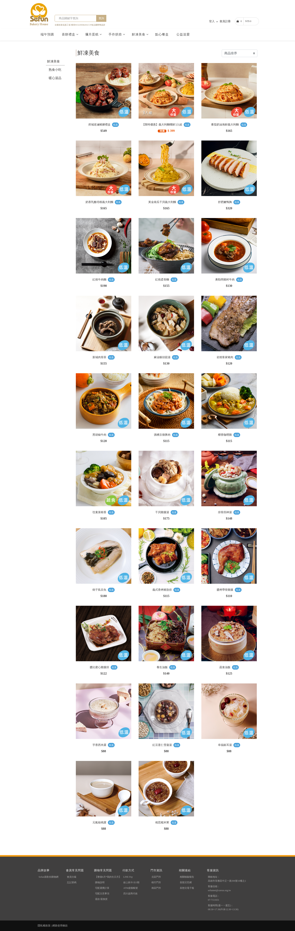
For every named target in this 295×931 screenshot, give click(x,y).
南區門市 (156, 888)
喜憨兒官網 (186, 882)
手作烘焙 (116, 34)
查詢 (101, 18)
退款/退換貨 (101, 899)
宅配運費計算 (102, 888)
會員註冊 (225, 21)
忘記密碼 (71, 882)
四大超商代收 (130, 893)
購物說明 (100, 882)
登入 (212, 21)
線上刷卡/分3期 (131, 882)
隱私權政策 (44, 925)
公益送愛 (183, 34)
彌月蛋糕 (93, 34)
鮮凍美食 (140, 34)
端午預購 (48, 34)
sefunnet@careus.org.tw (219, 890)
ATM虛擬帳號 (130, 888)
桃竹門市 (156, 882)
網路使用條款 (60, 925)
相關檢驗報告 (187, 877)
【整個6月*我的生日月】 (108, 877)
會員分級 (71, 877)
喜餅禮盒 (70, 34)
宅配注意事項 (102, 893)
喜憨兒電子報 (187, 888)
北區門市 (156, 877)
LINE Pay (128, 877)
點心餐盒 (162, 34)
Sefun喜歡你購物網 (48, 877)
